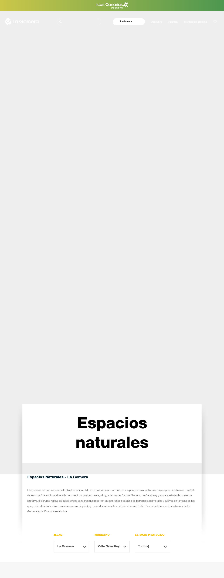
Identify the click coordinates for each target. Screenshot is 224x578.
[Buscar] (79, 21)
